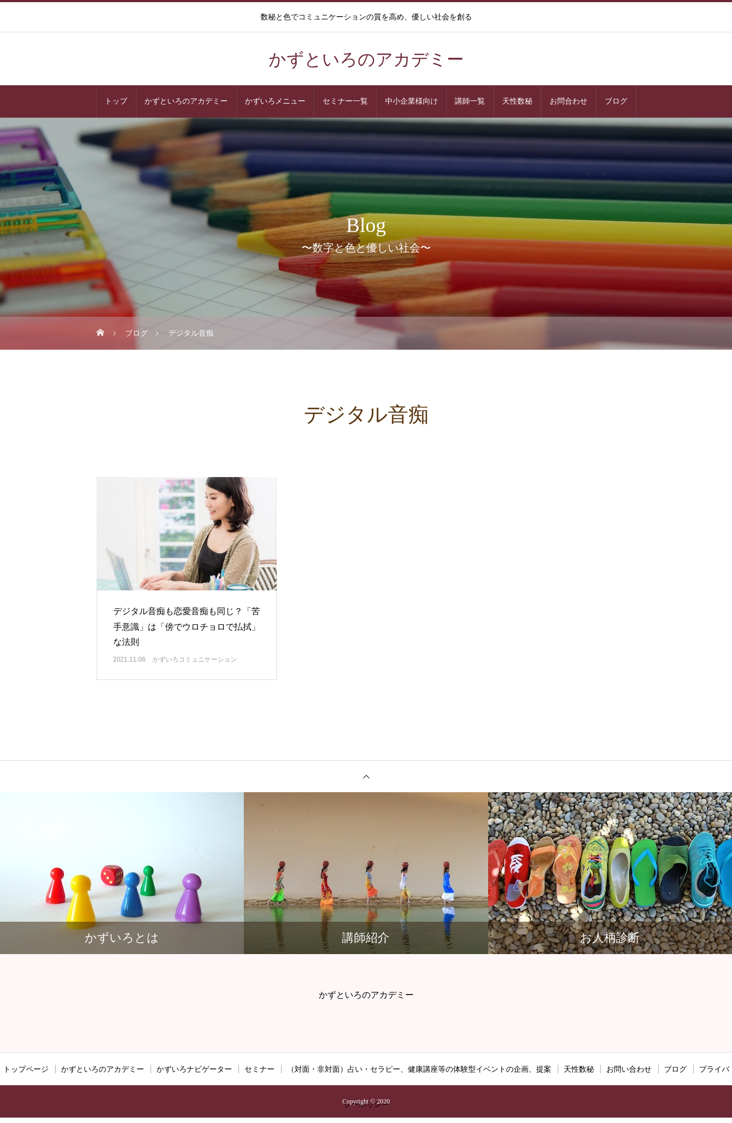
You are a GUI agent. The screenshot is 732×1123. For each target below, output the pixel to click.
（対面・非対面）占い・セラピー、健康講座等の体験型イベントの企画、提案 (419, 1069)
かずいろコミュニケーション (195, 659)
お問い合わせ (629, 1069)
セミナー (259, 1069)
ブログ (616, 101)
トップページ (26, 1069)
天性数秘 (517, 101)
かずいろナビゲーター (194, 1069)
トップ (116, 101)
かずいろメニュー (275, 101)
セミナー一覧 (345, 101)
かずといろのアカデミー (186, 101)
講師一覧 (470, 101)
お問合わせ (568, 101)
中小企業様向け (411, 101)
